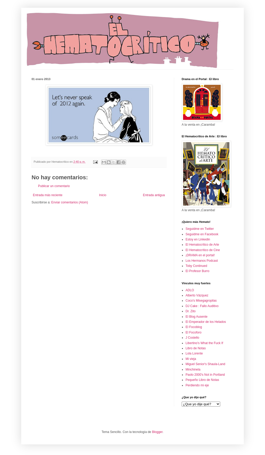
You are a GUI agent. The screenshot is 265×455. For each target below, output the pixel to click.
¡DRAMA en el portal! (200, 255)
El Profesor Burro (197, 271)
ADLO (190, 290)
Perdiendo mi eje (197, 385)
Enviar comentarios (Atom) (69, 202)
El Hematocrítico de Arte (202, 244)
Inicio (102, 195)
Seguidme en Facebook (202, 234)
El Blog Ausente (197, 316)
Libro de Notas (196, 348)
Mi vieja (191, 359)
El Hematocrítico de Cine (203, 250)
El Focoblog (194, 327)
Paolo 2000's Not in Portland (205, 374)
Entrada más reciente (47, 195)
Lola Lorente (194, 353)
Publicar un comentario (54, 186)
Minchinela (193, 369)
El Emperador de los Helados (206, 322)
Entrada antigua (154, 195)
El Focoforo (193, 332)
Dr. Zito (191, 311)
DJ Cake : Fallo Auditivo (202, 306)
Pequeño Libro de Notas (202, 380)
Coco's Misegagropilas (201, 300)
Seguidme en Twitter (200, 229)
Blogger (157, 432)
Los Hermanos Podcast (202, 260)
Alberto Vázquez (197, 295)
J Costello (192, 337)
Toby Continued (196, 266)
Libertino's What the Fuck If (204, 343)
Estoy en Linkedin (198, 239)
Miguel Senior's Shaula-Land (205, 364)
